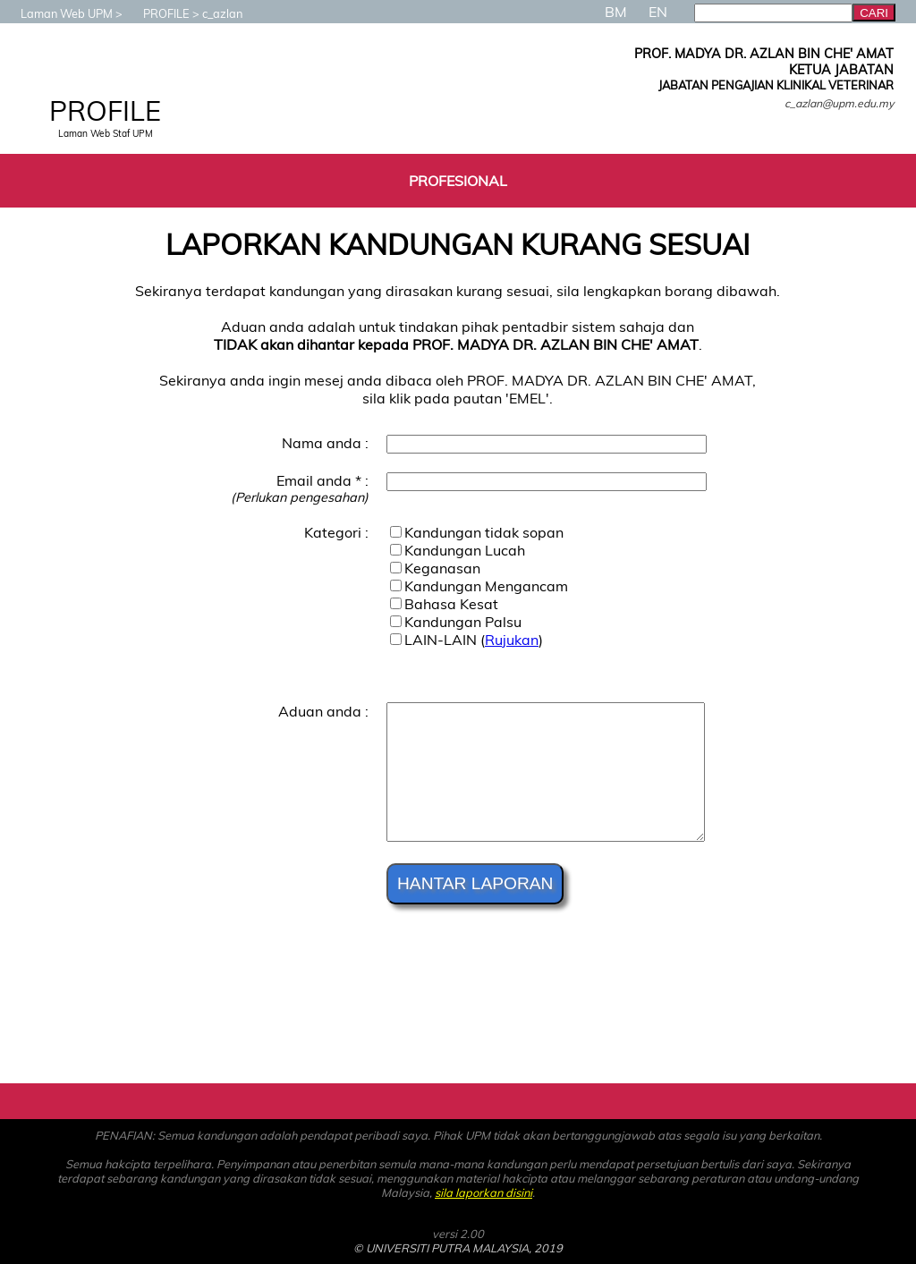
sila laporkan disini (483, 1192)
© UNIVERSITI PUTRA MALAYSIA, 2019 (458, 1248)
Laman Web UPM (58, 13)
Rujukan (512, 640)
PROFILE (157, 13)
